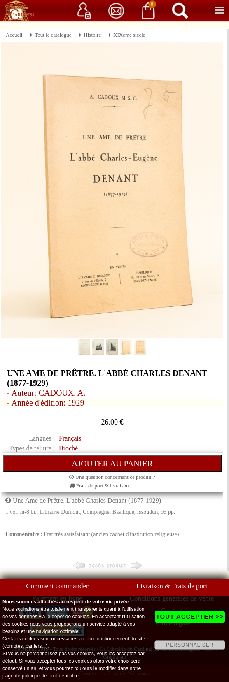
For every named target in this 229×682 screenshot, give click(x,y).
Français (70, 438)
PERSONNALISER (189, 645)
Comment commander (57, 586)
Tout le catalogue (53, 35)
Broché (68, 448)
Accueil (14, 35)
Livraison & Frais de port (172, 586)
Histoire (92, 35)
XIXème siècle (129, 35)
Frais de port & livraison (99, 486)
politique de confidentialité (50, 676)
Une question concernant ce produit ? (112, 477)
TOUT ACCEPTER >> (190, 616)
